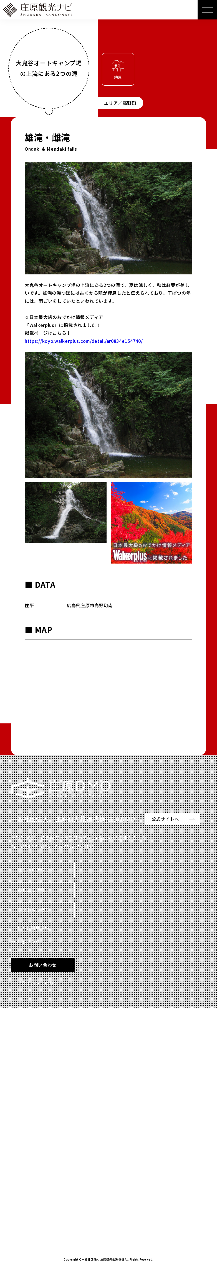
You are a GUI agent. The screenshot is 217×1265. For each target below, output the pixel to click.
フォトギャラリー (36, 909)
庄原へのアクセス (36, 869)
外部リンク (28, 941)
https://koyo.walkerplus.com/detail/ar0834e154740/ (84, 341)
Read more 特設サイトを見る (51, 1213)
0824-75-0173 (34, 846)
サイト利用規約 (33, 927)
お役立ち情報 (32, 889)
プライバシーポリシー (40, 982)
